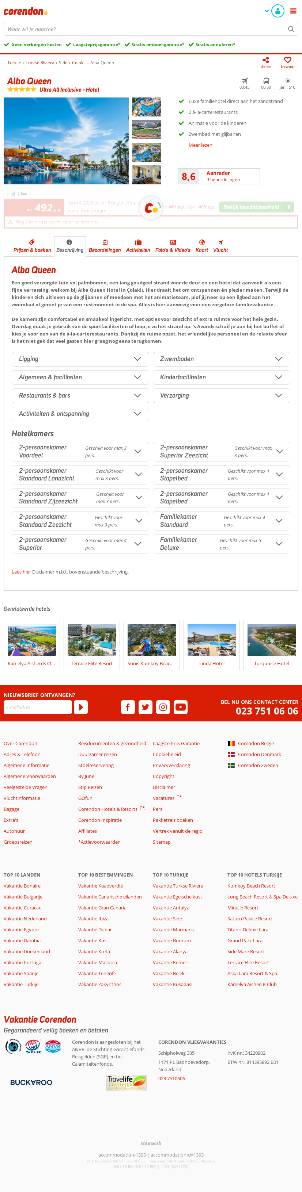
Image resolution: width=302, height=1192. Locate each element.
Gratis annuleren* (215, 44)
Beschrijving (70, 250)
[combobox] (151, 29)
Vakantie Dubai (94, 929)
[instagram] (163, 707)
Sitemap (162, 842)
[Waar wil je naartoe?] (151, 29)
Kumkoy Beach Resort (251, 885)
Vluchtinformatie (22, 798)
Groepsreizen (18, 842)
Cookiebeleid (167, 754)
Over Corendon (20, 743)
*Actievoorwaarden (99, 842)
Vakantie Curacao (23, 907)
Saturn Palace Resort (249, 918)
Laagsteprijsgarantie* (97, 44)
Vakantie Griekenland (27, 951)
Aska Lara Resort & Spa (252, 973)
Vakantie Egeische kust (177, 896)
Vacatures (163, 798)
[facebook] (128, 707)
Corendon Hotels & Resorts (107, 809)
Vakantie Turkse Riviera (178, 885)
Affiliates (87, 831)
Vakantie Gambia (22, 940)
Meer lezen (200, 145)
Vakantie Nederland (25, 918)
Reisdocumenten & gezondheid (112, 743)
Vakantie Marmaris (173, 929)
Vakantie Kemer (170, 962)
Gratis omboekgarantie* (158, 44)
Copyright (163, 776)
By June (86, 776)
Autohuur (14, 831)
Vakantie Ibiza (93, 918)
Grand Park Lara (245, 940)
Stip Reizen (90, 787)
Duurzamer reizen (97, 754)
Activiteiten (138, 250)
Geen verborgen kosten (36, 44)
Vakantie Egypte (21, 929)
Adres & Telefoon (22, 754)
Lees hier (21, 571)
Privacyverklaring (171, 765)
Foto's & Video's (172, 250)
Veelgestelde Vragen (26, 787)
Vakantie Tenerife (97, 973)
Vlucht (220, 250)
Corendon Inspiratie (100, 820)
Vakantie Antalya (171, 907)
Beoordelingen (105, 250)
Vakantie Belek (169, 973)
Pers (157, 809)
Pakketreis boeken (173, 820)
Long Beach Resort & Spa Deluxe (262, 896)
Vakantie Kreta (94, 951)
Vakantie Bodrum (172, 940)
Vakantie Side (167, 918)
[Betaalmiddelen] (30, 1082)
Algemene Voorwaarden (30, 776)
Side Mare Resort (245, 951)
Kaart (202, 250)
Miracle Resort (242, 907)
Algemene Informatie (26, 765)
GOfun (85, 798)
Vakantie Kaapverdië (100, 885)
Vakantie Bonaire (22, 885)
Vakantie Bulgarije (23, 896)
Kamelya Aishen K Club (252, 984)
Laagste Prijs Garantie (176, 743)
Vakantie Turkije (21, 984)
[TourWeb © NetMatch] (151, 1143)
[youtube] (181, 707)
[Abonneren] (81, 707)
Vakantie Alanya (170, 951)
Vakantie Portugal (23, 962)
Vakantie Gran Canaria (102, 907)
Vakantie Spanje (21, 973)
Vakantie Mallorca (97, 962)
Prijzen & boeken (32, 250)
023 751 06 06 (267, 711)
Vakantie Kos (92, 940)
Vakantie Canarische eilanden (110, 896)
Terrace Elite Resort (248, 962)
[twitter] (145, 707)
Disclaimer (164, 787)
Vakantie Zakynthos (99, 984)
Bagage (11, 809)
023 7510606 (171, 1078)
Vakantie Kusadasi (172, 984)
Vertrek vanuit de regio (178, 831)
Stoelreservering (96, 765)
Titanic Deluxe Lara (247, 929)
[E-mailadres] (38, 707)
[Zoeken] (291, 29)
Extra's (11, 820)
